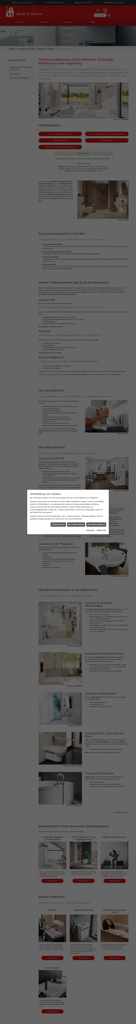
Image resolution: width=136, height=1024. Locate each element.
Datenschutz (101, 530)
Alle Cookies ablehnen (76, 524)
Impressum (90, 530)
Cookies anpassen (58, 524)
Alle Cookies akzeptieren (96, 524)
